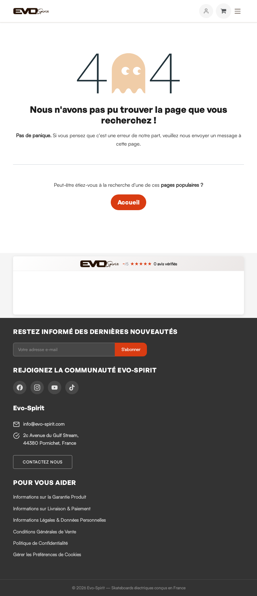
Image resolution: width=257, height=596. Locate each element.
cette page (128, 144)
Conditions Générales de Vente (44, 531)
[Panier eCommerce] (223, 11)
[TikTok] (72, 387)
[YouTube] (54, 387)
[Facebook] (19, 387)
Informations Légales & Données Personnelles (59, 520)
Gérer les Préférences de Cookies (47, 554)
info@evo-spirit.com (44, 424)
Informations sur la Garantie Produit (49, 497)
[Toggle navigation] (237, 11)
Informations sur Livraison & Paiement (51, 508)
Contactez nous (43, 461)
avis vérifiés (165, 263)
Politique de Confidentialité (40, 543)
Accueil (128, 202)
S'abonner (130, 349)
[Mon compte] (206, 11)
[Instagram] (37, 387)
